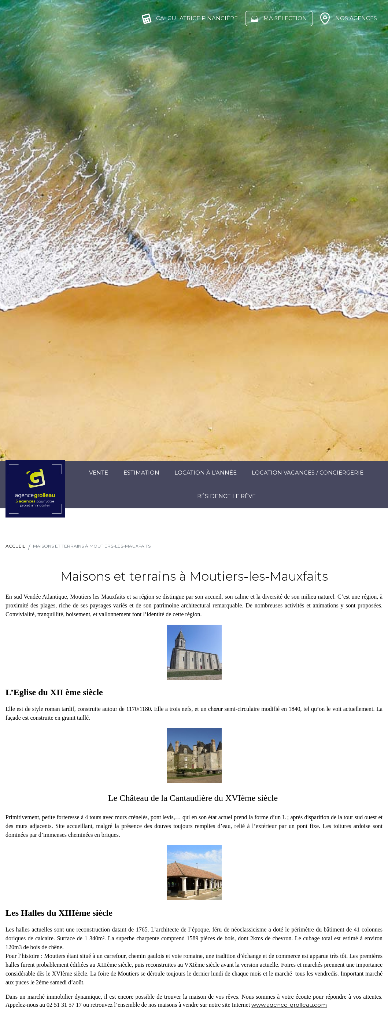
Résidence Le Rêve (226, 496)
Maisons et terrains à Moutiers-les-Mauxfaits (92, 546)
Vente (98, 472)
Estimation (141, 472)
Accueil (15, 546)
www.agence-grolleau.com (289, 1004)
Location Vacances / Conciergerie (307, 472)
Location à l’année (205, 472)
